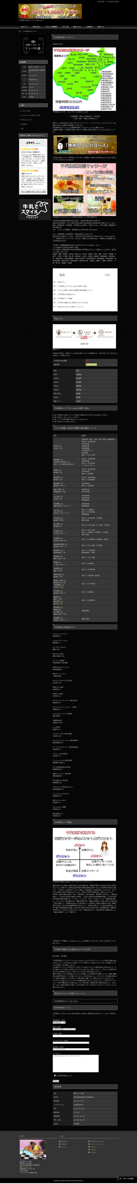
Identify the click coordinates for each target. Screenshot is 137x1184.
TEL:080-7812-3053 (113, 1)
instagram (93, 1150)
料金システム (77, 26)
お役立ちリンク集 (26, 119)
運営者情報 (64, 1142)
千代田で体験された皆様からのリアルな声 (77, 302)
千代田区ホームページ (76, 942)
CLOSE (107, 275)
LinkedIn (93, 1147)
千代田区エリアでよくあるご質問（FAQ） (77, 286)
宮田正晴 (77, 1113)
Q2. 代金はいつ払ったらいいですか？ (66, 418)
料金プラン (66, 282)
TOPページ (24, 26)
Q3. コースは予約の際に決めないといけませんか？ (71, 420)
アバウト (63, 1147)
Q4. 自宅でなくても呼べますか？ (65, 422)
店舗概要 (63, 1145)
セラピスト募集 (25, 110)
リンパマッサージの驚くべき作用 (30, 115)
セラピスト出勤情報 (51, 26)
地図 (59, 447)
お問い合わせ (36, 26)
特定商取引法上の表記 (97, 1142)
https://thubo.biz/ (79, 1109)
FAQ (22, 128)
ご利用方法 (89, 26)
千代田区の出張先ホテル (71, 294)
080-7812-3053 (79, 1102)
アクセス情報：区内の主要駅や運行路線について (79, 290)
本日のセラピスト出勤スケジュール (74, 307)
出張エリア (101, 26)
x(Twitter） (94, 1153)
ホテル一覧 (65, 26)
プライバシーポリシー (97, 1145)
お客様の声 (24, 124)
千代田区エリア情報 (69, 298)
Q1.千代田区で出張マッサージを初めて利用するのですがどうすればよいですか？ (81, 416)
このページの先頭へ (128, 1178)
